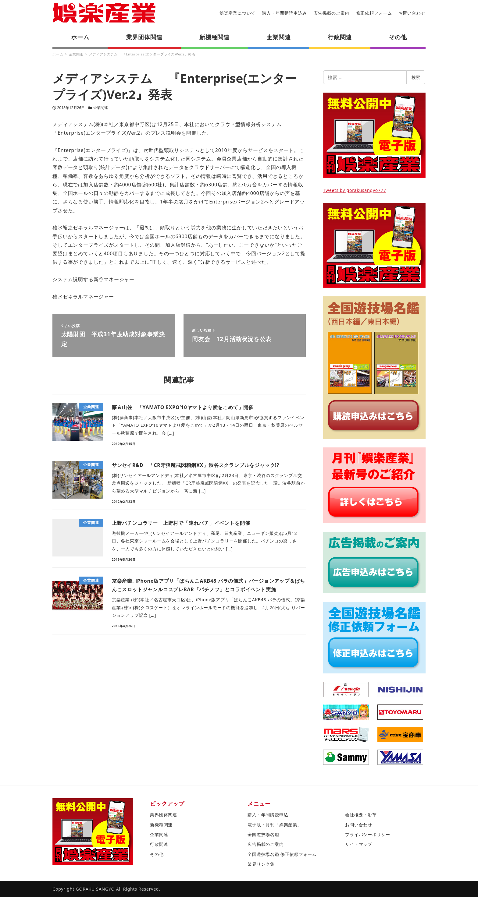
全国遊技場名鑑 (263, 834)
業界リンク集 (261, 864)
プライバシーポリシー (367, 834)
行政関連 (159, 844)
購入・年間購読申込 (268, 815)
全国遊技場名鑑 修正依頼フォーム (282, 854)
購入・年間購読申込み (284, 13)
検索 (416, 77)
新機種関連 (161, 825)
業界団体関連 (163, 815)
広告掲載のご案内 (331, 13)
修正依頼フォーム (374, 13)
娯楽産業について (237, 13)
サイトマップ (358, 844)
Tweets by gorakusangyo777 (354, 190)
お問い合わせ (412, 13)
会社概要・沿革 (361, 815)
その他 (156, 854)
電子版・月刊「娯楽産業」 (275, 825)
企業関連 (100, 107)
